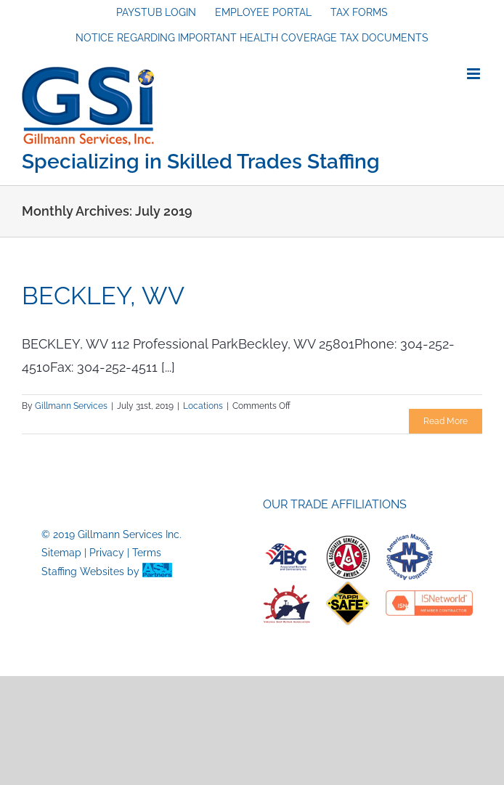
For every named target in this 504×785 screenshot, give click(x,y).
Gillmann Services (71, 406)
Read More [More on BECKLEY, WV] (445, 421)
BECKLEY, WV (103, 295)
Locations (203, 406)
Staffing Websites (82, 571)
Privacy (106, 552)
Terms (146, 552)
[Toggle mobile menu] (474, 73)
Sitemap (61, 552)
